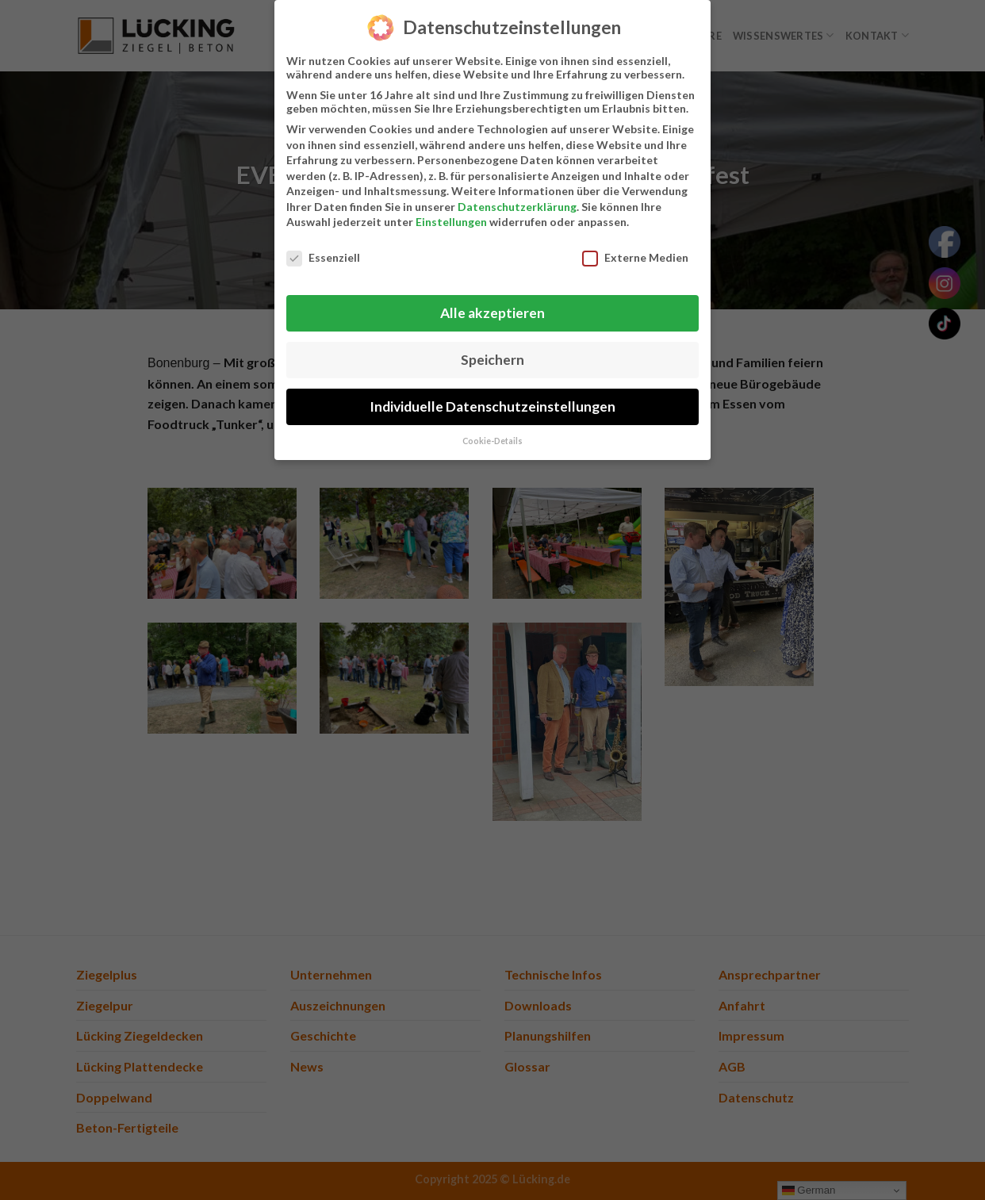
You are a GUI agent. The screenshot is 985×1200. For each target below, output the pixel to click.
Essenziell (323, 256)
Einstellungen (451, 220)
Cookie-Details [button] (492, 438)
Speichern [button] (492, 358)
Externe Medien (635, 256)
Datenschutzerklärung (517, 205)
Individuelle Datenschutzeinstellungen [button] (492, 405)
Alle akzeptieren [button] (492, 311)
